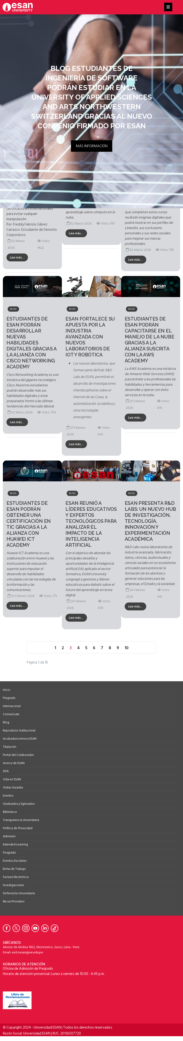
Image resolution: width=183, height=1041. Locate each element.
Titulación (9, 746)
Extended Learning (15, 844)
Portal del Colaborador (18, 755)
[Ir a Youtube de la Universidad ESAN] (36, 928)
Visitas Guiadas (13, 787)
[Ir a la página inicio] (43, 648)
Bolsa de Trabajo (14, 869)
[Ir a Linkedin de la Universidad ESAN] (46, 928)
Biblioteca (10, 812)
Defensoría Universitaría (19, 893)
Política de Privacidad (17, 828)
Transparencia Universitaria (21, 820)
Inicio (6, 689)
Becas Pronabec (14, 901)
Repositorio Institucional (19, 730)
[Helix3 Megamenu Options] (168, 7)
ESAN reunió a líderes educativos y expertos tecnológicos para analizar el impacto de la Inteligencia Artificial (91, 524)
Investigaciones (13, 885)
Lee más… (17, 257)
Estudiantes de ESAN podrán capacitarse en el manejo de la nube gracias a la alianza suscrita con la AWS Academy (149, 340)
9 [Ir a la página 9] (118, 647)
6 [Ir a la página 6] (94, 647)
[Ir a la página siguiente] (134, 648)
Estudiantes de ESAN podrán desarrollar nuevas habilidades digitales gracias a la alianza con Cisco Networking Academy (31, 343)
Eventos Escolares (15, 860)
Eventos (8, 795)
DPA (6, 771)
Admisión (9, 836)
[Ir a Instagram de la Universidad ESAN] (27, 928)
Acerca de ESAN (14, 763)
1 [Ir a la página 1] (55, 647)
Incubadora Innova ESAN (20, 738)
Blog (13, 309)
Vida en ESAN (12, 779)
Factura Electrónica (16, 877)
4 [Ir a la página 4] (78, 647)
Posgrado (9, 852)
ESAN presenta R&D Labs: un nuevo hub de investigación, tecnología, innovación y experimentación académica (150, 521)
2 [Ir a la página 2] (63, 647)
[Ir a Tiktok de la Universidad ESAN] (55, 928)
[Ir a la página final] (139, 648)
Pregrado (9, 698)
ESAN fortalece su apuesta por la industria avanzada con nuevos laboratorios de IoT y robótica (90, 337)
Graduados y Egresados (19, 803)
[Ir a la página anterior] (49, 648)
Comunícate (11, 714)
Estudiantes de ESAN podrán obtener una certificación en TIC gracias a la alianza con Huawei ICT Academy (28, 524)
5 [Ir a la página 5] (86, 647)
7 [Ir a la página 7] (102, 647)
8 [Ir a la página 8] (110, 647)
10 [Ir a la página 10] (126, 647)
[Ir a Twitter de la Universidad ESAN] (17, 928)
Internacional (12, 706)
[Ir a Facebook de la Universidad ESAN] (7, 928)
